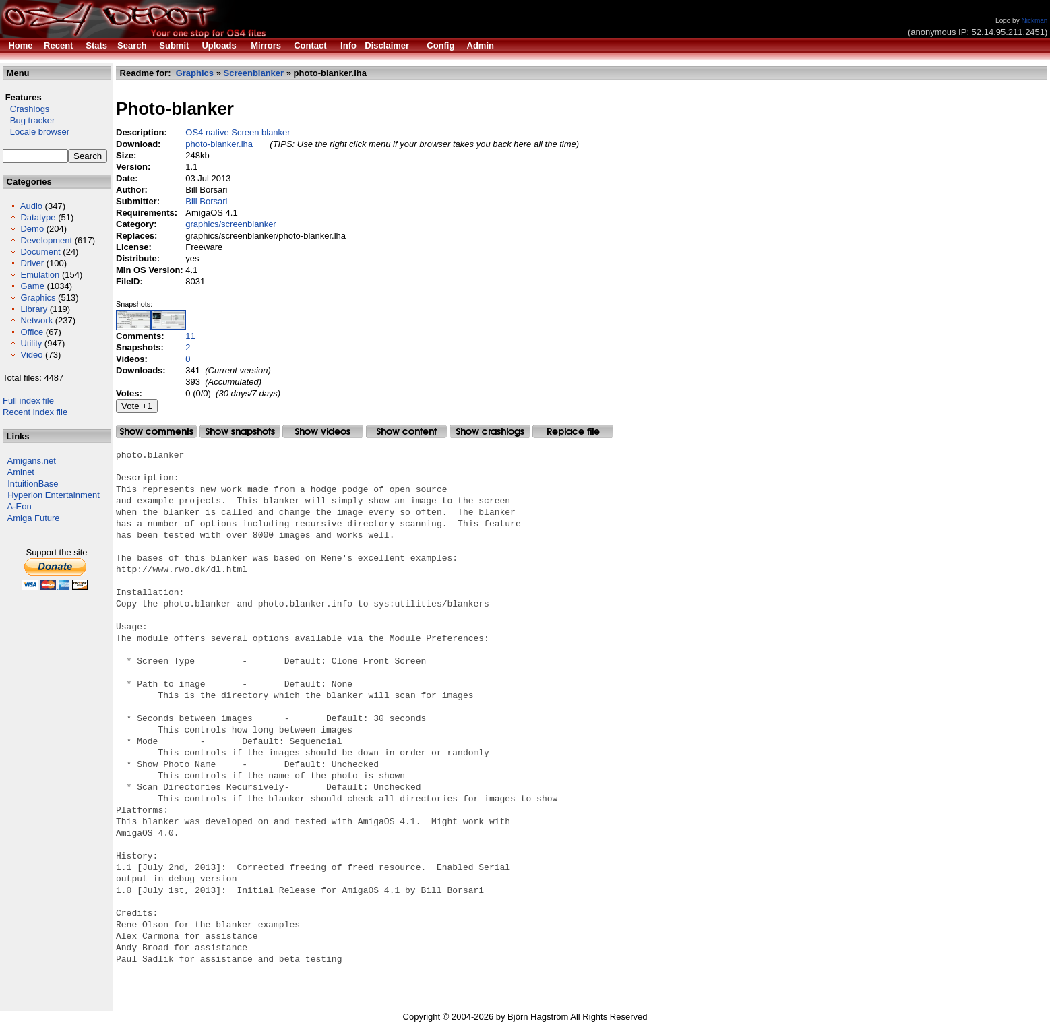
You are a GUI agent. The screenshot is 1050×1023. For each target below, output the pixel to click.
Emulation (39, 275)
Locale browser (36, 132)
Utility (31, 343)
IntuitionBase (32, 483)
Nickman (1034, 20)
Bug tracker (29, 120)
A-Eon (19, 506)
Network (36, 320)
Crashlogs (26, 109)
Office (31, 332)
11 (190, 336)
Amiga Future (33, 518)
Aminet (20, 472)
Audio (31, 206)
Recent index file (35, 412)
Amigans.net (31, 461)
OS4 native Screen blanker (237, 132)
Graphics (37, 297)
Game (32, 286)
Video (31, 355)
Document (40, 252)
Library (33, 309)
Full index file (28, 401)
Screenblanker (254, 73)
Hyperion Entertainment (53, 495)
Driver (32, 263)
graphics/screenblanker (230, 224)
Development (46, 240)
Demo (32, 229)
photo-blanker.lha (219, 144)
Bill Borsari (206, 201)
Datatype (37, 217)
